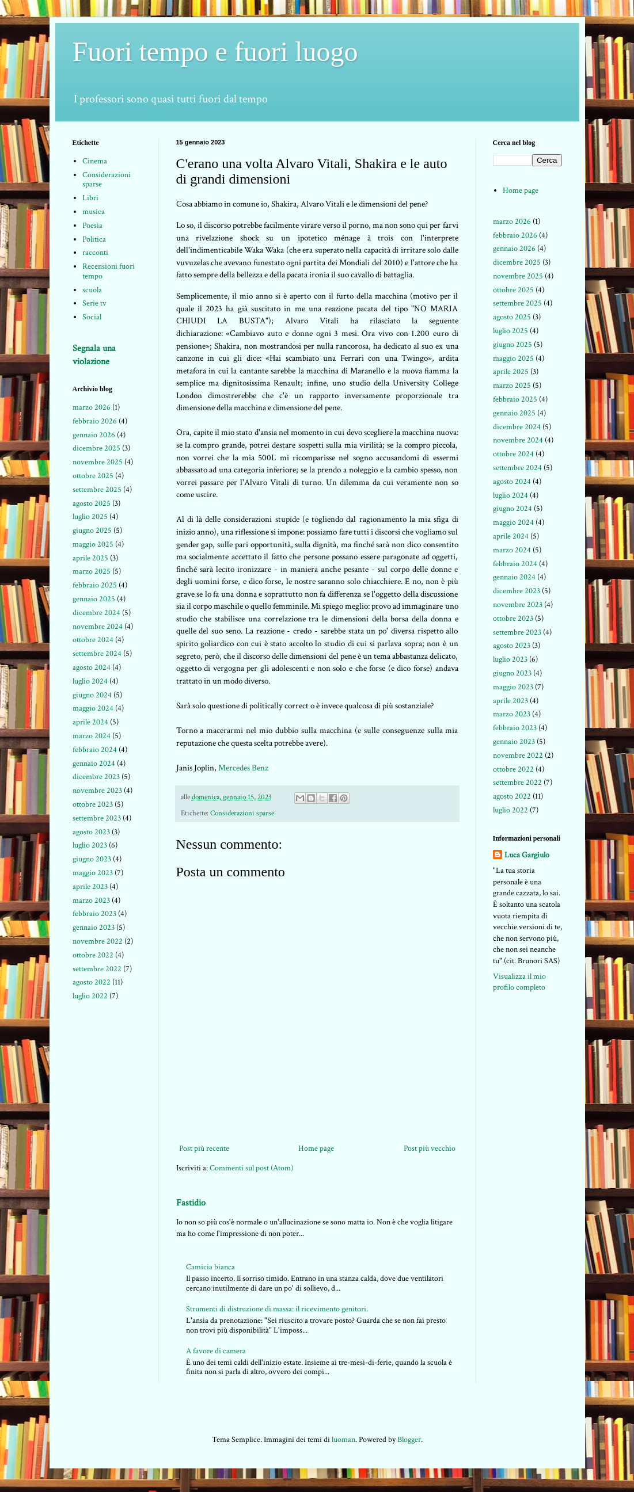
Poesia (92, 225)
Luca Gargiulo (526, 855)
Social (91, 317)
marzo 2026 (92, 407)
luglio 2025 (90, 517)
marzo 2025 (92, 571)
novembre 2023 (97, 790)
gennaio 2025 (94, 599)
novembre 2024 (98, 626)
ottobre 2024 (93, 640)
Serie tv (94, 303)
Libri (90, 198)
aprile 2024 (90, 722)
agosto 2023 (91, 832)
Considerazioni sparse (242, 813)
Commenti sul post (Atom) (251, 1168)
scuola (92, 290)
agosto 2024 (92, 667)
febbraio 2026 (95, 421)
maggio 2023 (93, 873)
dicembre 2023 (96, 777)
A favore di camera (216, 1351)
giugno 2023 (92, 859)
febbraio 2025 (95, 585)
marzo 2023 (91, 900)
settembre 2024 (97, 653)
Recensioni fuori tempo (108, 271)
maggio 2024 (93, 708)
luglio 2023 (90, 845)
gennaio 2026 (94, 435)
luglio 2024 (90, 681)
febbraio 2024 (95, 750)
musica (93, 212)
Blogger (409, 1439)
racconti (95, 252)
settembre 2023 (97, 818)
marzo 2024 (92, 736)
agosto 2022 (92, 982)
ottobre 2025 (93, 476)
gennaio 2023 (94, 927)
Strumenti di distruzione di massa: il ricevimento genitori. (277, 1309)
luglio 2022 (90, 996)
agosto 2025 (92, 503)
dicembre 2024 (96, 613)
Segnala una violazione (94, 355)
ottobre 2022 (93, 955)
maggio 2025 (93, 544)
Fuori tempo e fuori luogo (215, 51)
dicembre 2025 (96, 448)
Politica (94, 239)
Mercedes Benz (243, 767)
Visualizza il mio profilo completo (519, 982)
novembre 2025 (98, 462)
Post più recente (204, 1148)
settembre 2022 (97, 969)
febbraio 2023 (94, 914)
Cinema (94, 161)
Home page (316, 1148)
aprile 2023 (90, 887)
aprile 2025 (90, 558)
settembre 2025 (97, 489)
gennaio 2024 (94, 763)
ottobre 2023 (93, 804)
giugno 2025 (92, 530)
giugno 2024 (92, 695)
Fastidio (191, 1202)
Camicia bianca (210, 1267)
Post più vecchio (429, 1148)
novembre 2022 (98, 941)
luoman (343, 1439)
